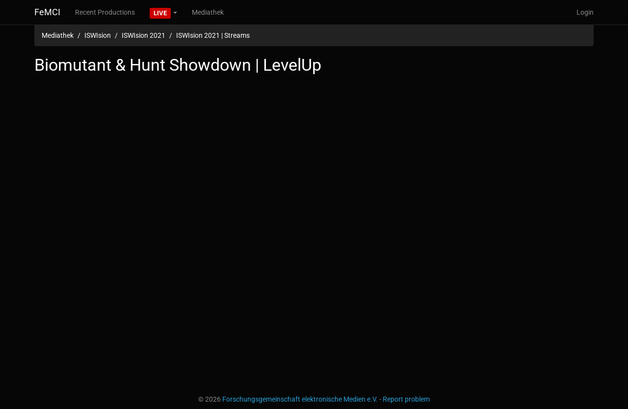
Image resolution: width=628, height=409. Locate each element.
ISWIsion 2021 (143, 35)
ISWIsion (97, 35)
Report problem (406, 399)
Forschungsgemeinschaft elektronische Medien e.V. (300, 399)
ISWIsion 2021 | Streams (213, 35)
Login (585, 12)
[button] (163, 12)
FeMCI (47, 12)
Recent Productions (105, 12)
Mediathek (208, 12)
